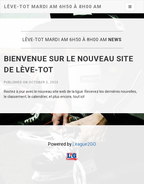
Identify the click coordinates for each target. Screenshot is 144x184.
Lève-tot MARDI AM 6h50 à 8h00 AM (53, 6)
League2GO (84, 144)
